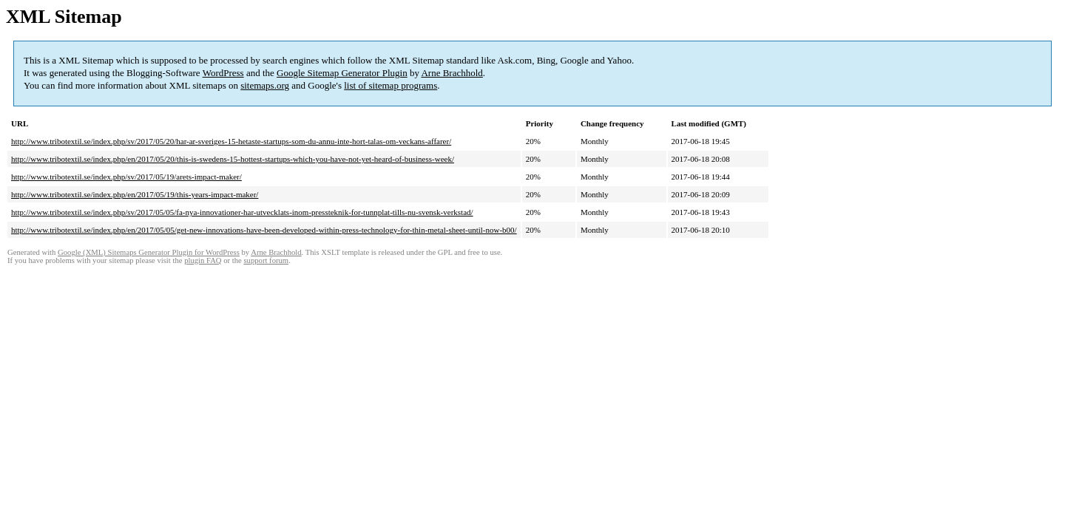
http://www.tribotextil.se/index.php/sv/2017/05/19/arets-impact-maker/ (126, 176)
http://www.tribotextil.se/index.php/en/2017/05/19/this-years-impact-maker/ (134, 194)
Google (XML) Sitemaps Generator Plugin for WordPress (149, 252)
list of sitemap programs (390, 85)
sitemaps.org (264, 85)
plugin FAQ (202, 260)
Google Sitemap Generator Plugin (342, 72)
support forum (265, 260)
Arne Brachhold (451, 72)
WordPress (223, 72)
